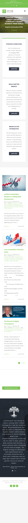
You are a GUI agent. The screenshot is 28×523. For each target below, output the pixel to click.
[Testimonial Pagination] (12, 470)
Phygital (9, 331)
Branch (14, 255)
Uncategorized (16, 202)
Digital (9, 330)
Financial (18, 255)
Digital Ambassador (15, 330)
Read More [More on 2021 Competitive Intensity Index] (6, 299)
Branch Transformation (15, 328)
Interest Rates (10, 258)
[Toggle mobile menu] (25, 11)
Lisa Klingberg (8, 201)
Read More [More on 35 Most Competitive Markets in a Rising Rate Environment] (6, 226)
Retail (20, 206)
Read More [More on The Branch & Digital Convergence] (6, 354)
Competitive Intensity (11, 204)
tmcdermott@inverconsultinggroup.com (14, 2)
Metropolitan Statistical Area (10, 206)
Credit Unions (19, 204)
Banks (5, 204)
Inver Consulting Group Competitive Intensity (13, 205)
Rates (18, 206)
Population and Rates (14, 261)
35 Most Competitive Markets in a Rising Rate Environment (12, 196)
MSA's (8, 261)
